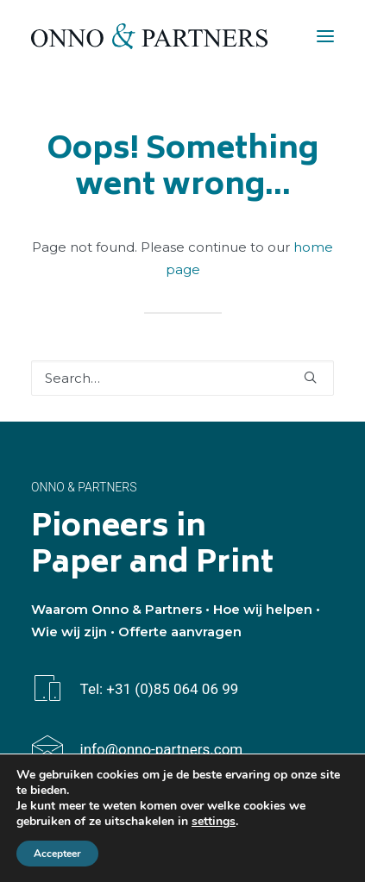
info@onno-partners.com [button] (161, 749)
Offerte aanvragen (180, 631)
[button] (325, 36)
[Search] (182, 378)
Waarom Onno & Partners (116, 609)
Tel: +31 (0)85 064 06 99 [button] (159, 688)
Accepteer (57, 853)
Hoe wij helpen (262, 609)
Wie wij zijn (69, 631)
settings (214, 821)
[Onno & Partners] (149, 36)
